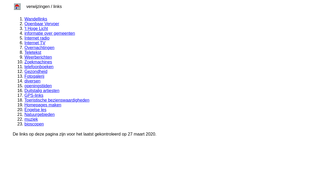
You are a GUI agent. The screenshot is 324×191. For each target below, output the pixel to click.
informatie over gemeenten (49, 33)
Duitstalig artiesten (41, 90)
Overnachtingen (39, 47)
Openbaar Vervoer (41, 23)
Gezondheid (35, 71)
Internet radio (36, 38)
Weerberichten (38, 57)
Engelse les (35, 109)
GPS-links (33, 95)
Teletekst (32, 52)
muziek (31, 119)
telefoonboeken (38, 66)
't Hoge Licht (36, 28)
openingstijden (38, 86)
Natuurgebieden (39, 114)
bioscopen (34, 124)
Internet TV (34, 43)
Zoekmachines (38, 62)
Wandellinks (35, 19)
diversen (32, 81)
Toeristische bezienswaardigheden (56, 100)
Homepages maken (42, 105)
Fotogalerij (34, 76)
